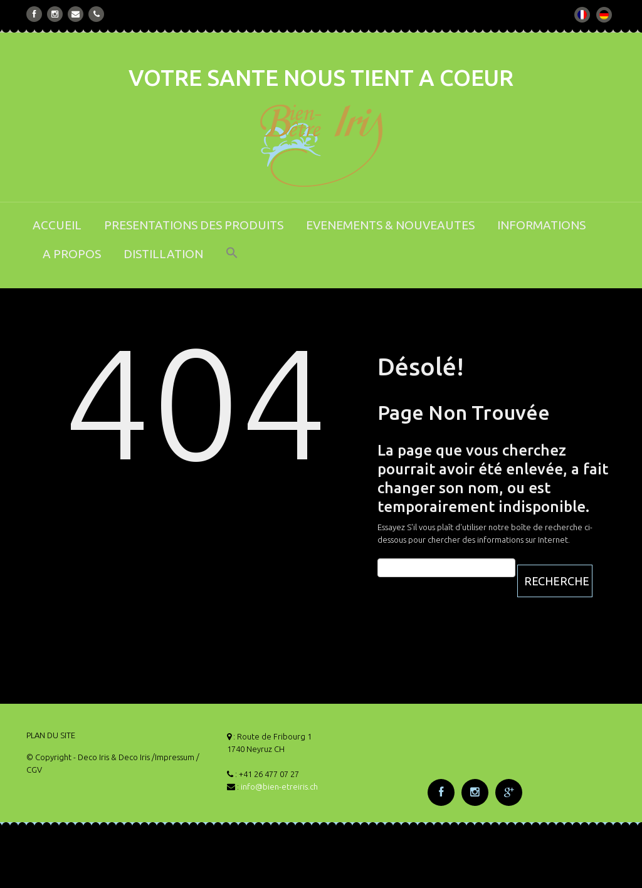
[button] (232, 261)
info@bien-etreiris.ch (279, 786)
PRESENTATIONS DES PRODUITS (193, 225)
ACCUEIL (57, 225)
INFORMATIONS (541, 225)
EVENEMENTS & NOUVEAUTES (390, 225)
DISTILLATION (163, 254)
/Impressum (173, 757)
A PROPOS (72, 254)
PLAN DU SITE (50, 735)
